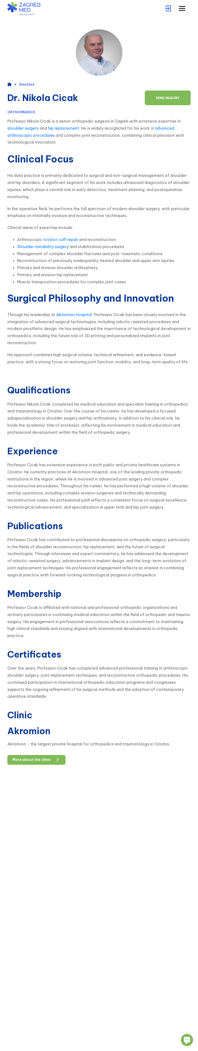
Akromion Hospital (74, 314)
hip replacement (63, 128)
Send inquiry (168, 98)
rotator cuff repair (60, 239)
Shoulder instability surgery (43, 246)
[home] (11, 84)
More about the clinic (36, 759)
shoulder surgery (23, 128)
